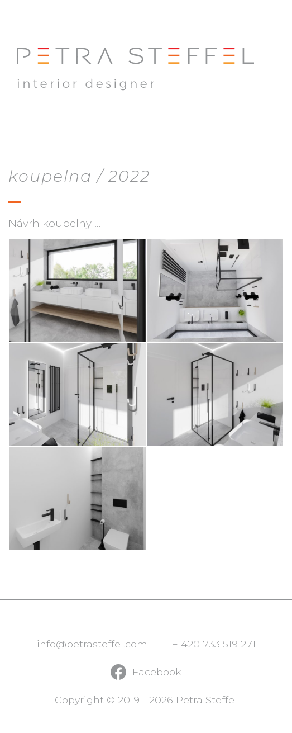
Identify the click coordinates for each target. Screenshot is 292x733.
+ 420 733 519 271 (214, 644)
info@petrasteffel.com (92, 644)
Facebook (156, 672)
